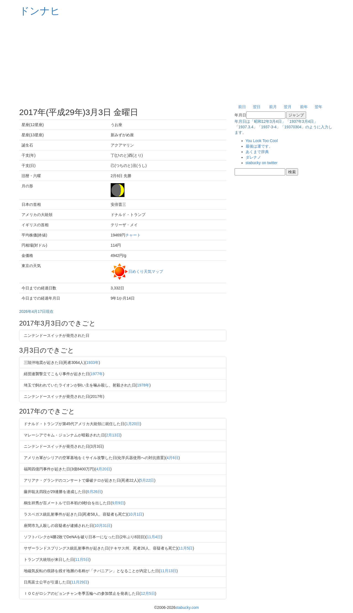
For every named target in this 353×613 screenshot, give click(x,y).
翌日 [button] (257, 107)
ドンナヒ (39, 11)
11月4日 (154, 537)
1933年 (92, 362)
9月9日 (118, 503)
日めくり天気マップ (145, 271)
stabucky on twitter (262, 163)
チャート (133, 235)
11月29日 (79, 582)
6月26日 (94, 491)
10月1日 (135, 514)
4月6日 (173, 457)
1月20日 (133, 424)
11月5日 (186, 548)
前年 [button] (304, 107)
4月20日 (103, 469)
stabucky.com (187, 607)
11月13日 (168, 571)
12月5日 (148, 593)
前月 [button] (273, 107)
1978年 (143, 385)
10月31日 (102, 525)
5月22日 (147, 480)
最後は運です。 (259, 146)
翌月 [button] (287, 107)
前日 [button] (242, 107)
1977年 (97, 374)
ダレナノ (253, 157)
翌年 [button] (318, 107)
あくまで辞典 (257, 152)
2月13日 (113, 435)
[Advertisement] (176, 60)
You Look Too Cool (262, 140)
